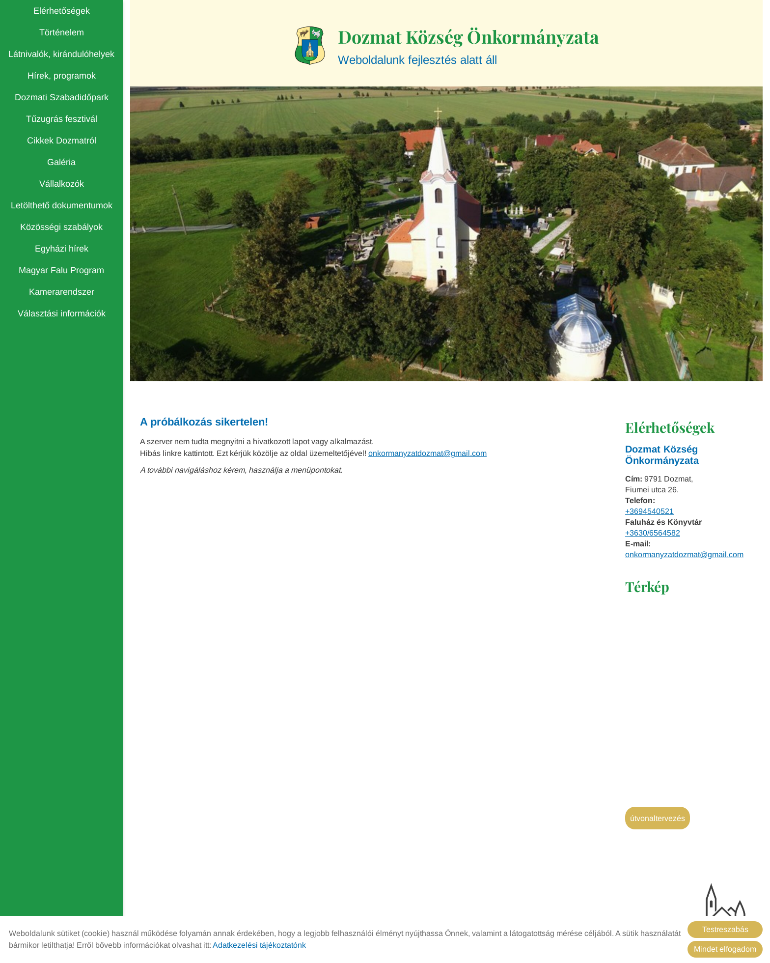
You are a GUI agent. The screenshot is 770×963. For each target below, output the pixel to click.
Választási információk (62, 313)
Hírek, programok (62, 76)
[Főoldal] (310, 45)
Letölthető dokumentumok (61, 205)
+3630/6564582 (652, 533)
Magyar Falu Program (61, 270)
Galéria (61, 162)
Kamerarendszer (61, 292)
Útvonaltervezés (657, 818)
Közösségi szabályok (61, 227)
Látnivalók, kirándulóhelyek (61, 54)
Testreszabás (725, 929)
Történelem (61, 32)
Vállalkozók (61, 184)
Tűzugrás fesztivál (61, 119)
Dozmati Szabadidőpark (62, 97)
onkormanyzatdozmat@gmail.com (684, 554)
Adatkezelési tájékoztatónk (259, 945)
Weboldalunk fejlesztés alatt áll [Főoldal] (468, 45)
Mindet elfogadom (725, 949)
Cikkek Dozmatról (61, 140)
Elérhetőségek (61, 11)
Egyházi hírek (61, 249)
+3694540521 (649, 511)
